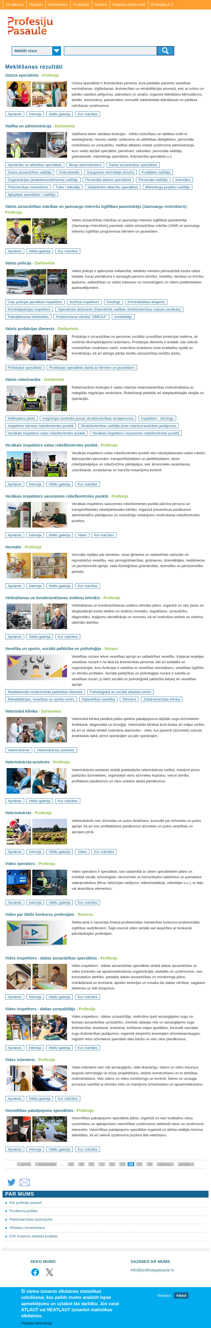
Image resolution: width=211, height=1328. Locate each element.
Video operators (20, 863)
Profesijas (81, 4)
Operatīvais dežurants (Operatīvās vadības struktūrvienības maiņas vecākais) (119, 309)
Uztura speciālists (22, 75)
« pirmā (24, 1164)
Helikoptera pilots (21, 418)
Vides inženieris (20, 1060)
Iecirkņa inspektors (84, 302)
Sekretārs (183, 180)
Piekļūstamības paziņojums (31, 1219)
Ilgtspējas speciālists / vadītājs (31, 194)
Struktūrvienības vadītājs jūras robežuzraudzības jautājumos (128, 426)
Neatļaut (164, 1296)
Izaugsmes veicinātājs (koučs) (110, 172)
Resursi (101, 4)
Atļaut (181, 1296)
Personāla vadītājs (153, 180)
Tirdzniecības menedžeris (28, 187)
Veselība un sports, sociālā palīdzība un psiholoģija (53, 648)
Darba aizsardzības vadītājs (30, 172)
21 (102, 1164)
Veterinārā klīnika (21, 711)
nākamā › (165, 1164)
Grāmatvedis (69, 172)
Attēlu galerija (59, 114)
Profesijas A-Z (162, 4)
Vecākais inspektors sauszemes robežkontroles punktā (135, 433)
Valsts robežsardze (23, 379)
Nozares (36, 4)
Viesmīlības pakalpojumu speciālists (39, 1110)
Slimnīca (129, 699)
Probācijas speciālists (25, 368)
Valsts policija (18, 263)
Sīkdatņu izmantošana (27, 1228)
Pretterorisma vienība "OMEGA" (81, 317)
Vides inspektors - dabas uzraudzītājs (40, 1009)
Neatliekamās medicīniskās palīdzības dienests (45, 692)
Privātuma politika (23, 1211)
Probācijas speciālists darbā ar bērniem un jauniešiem (92, 368)
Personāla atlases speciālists (108, 180)
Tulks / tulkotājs (67, 187)
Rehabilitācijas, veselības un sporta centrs (41, 699)
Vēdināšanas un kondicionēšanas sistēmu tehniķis (52, 598)
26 (150, 1164)
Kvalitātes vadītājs (155, 172)
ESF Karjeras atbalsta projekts (33, 1236)
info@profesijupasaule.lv (152, 1270)
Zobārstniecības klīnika (161, 699)
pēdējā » (186, 1164)
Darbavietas (57, 4)
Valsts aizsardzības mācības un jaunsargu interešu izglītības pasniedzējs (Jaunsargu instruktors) (95, 206)
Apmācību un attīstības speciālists (35, 165)
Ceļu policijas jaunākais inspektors (35, 302)
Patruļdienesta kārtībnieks (28, 317)
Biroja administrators (85, 165)
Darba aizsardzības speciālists (133, 165)
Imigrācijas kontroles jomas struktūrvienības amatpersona (88, 418)
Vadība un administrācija (28, 126)
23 (122, 1164)
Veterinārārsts (19, 750)
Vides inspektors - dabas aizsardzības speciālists (51, 958)
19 (81, 1164)
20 (91, 1164)
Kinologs (113, 302)
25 (139, 1164)
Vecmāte (13, 547)
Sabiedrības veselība (98, 699)
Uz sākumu (15, 4)
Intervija (35, 114)
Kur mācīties (88, 114)
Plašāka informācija (36, 1324)
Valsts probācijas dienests (29, 329)
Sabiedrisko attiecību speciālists (112, 187)
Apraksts (15, 114)
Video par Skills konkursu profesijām (39, 914)
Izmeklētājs (123, 317)
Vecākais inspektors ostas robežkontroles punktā (46, 433)
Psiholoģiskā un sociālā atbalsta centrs (120, 692)
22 (112, 1164)
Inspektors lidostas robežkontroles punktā (40, 426)
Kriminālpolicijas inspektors (29, 309)
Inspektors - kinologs (157, 418)
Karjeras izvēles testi (129, 4)
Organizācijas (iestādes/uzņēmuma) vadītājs (43, 180)
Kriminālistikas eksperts (146, 302)
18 (71, 1164)
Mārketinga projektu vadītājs (167, 187)
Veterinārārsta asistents (55, 750)
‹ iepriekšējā (45, 1164)
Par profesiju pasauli (25, 1203)
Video (82, 535)
